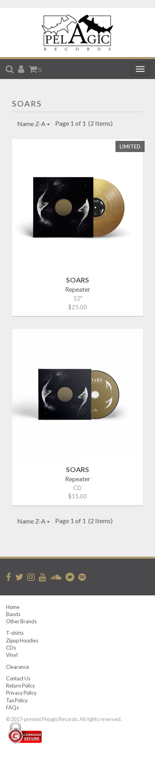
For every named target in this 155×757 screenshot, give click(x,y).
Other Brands (21, 621)
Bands (13, 614)
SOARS (27, 103)
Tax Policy (17, 700)
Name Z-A (33, 123)
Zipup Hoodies (22, 640)
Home (13, 607)
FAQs (12, 707)
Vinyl (12, 655)
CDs (11, 647)
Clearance (17, 667)
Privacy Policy (21, 693)
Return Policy (20, 685)
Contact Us (18, 678)
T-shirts (15, 633)
